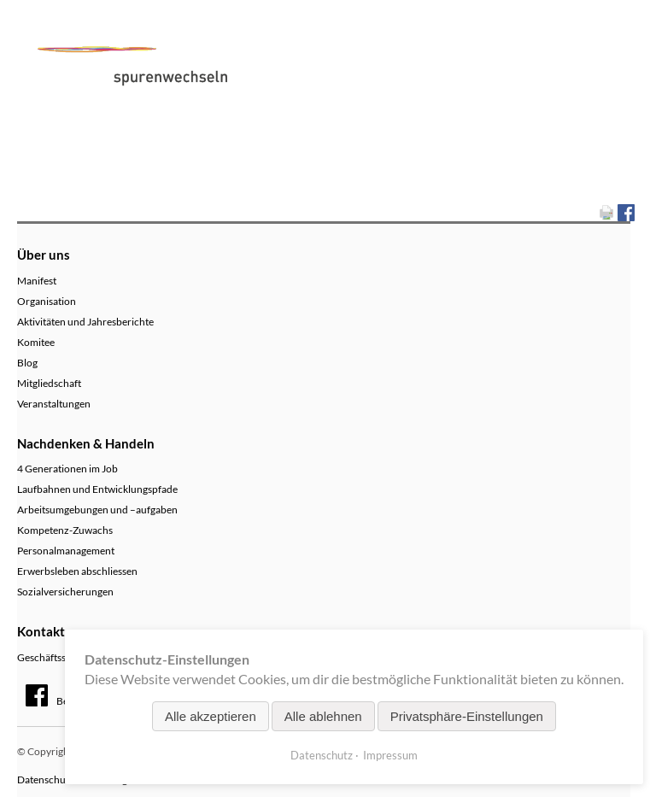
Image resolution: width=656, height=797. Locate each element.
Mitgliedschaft (49, 383)
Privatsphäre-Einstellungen (466, 716)
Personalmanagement (65, 550)
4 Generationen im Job (67, 468)
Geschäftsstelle (51, 657)
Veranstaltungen (54, 403)
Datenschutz (321, 755)
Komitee (36, 342)
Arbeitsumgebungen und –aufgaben (97, 509)
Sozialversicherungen (65, 591)
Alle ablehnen (323, 716)
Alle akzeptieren (210, 716)
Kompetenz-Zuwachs (65, 530)
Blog (27, 362)
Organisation (46, 301)
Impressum (390, 755)
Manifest (36, 280)
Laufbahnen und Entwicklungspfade (97, 489)
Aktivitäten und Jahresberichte (85, 321)
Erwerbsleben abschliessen (77, 571)
